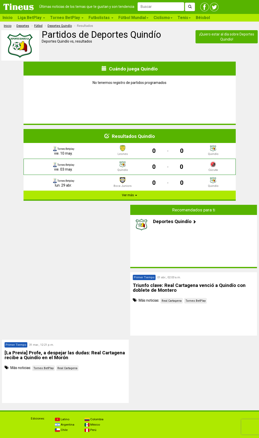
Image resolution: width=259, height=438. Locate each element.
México (92, 424)
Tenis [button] (184, 17)
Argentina (64, 424)
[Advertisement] (65, 240)
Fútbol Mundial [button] (133, 17)
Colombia (93, 419)
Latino (62, 419)
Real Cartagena (172, 300)
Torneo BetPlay (195, 300)
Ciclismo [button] (163, 17)
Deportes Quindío (60, 26)
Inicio (8, 17)
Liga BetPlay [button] (31, 17)
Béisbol (203, 17)
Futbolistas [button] (101, 17)
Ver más (129, 195)
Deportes (22, 26)
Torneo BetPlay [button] (66, 17)
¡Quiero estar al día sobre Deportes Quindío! (226, 36)
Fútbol (38, 26)
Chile (61, 430)
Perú (90, 430)
